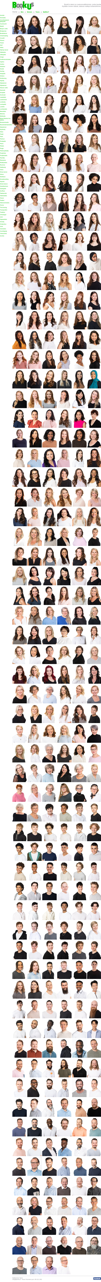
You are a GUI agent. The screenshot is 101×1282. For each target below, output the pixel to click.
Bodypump (3, 31)
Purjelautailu (3, 155)
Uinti (1, 217)
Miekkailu (2, 116)
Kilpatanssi (3, 83)
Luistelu (2, 106)
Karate (2, 69)
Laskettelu (3, 97)
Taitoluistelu (3, 195)
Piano (1, 143)
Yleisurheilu (3, 233)
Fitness (2, 40)
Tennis (2, 205)
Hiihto (1, 47)
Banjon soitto (4, 28)
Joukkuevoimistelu (5, 59)
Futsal (2, 43)
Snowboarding (4, 179)
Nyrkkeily (2, 129)
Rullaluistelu (3, 162)
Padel (1, 134)
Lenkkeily (2, 102)
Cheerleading (4, 35)
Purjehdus (3, 153)
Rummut (2, 165)
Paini (1, 136)
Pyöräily (2, 158)
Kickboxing (3, 78)
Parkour (2, 139)
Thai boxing (3, 207)
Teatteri (2, 200)
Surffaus (2, 191)
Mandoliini (3, 111)
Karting (2, 71)
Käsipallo (2, 73)
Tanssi (2, 198)
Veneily (2, 221)
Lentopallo (3, 104)
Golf (1, 45)
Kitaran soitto (4, 87)
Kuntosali (2, 95)
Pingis (2, 148)
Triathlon (2, 212)
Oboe (1, 132)
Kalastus (2, 66)
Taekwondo (3, 193)
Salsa (1, 169)
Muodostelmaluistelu (6, 124)
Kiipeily (2, 80)
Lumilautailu (3, 109)
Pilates (2, 146)
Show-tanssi (3, 172)
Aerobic (2, 15)
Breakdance (3, 33)
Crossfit (2, 38)
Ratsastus (3, 160)
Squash (2, 181)
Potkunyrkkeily (4, 151)
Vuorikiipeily (3, 231)
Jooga (2, 57)
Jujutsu (2, 62)
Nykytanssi (3, 127)
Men (22, 12)
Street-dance (4, 184)
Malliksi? (46, 12)
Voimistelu (3, 229)
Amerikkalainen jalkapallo (4, 20)
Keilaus (2, 76)
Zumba (2, 236)
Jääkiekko (3, 52)
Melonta (2, 114)
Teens (38, 12)
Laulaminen (3, 99)
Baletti (2, 26)
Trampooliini (3, 210)
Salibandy (3, 167)
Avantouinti (3, 24)
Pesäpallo (3, 141)
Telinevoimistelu (4, 203)
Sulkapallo (3, 188)
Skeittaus (2, 176)
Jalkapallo (3, 54)
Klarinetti (2, 90)
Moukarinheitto (4, 122)
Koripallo (2, 92)
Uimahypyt (3, 214)
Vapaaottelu (3, 219)
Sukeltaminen (4, 186)
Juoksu (2, 64)
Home (14, 12)
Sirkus (2, 174)
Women (29, 12)
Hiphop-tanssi (4, 50)
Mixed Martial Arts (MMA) (5, 119)
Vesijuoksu (3, 224)
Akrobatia (3, 17)
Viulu (1, 226)
